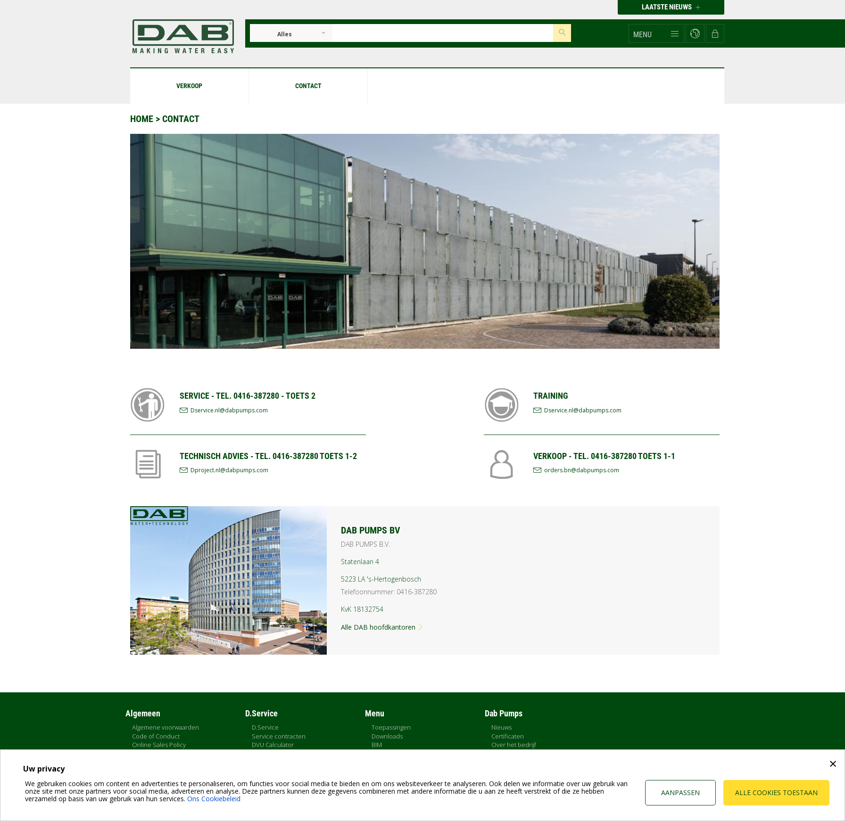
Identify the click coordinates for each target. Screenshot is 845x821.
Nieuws (501, 727)
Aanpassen (680, 792)
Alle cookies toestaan (776, 792)
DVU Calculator (273, 744)
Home (141, 118)
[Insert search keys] (442, 33)
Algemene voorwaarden (165, 727)
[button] (656, 33)
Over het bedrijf (513, 744)
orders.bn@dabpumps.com (581, 470)
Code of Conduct (156, 736)
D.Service (265, 727)
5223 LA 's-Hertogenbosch (381, 579)
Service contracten (279, 736)
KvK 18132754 (362, 609)
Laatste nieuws (671, 7)
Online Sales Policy (159, 744)
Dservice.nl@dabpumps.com (229, 410)
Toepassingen (391, 727)
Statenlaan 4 (360, 562)
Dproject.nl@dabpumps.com (229, 470)
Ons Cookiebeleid (213, 798)
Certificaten (507, 736)
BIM (377, 744)
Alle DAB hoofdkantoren (382, 627)
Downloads (387, 736)
